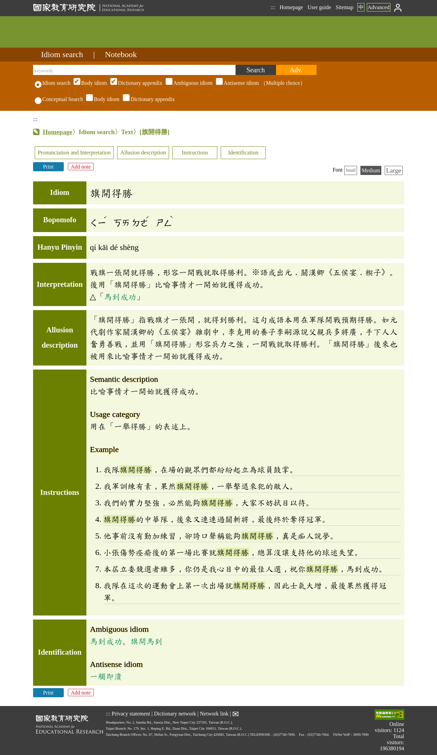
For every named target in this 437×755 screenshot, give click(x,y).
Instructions (195, 152)
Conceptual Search (59, 99)
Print (48, 167)
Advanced (378, 7)
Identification (243, 152)
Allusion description (143, 152)
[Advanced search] (296, 70)
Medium (371, 170)
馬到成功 (120, 296)
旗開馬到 (146, 641)
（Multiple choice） (188, 83)
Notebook (121, 54)
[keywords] (134, 70)
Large (393, 170)
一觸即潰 (106, 676)
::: (273, 7)
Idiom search (62, 54)
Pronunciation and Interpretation (74, 152)
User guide (319, 7)
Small (351, 170)
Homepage (291, 7)
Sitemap (344, 7)
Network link (214, 713)
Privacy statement (131, 713)
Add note (81, 167)
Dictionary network (175, 713)
